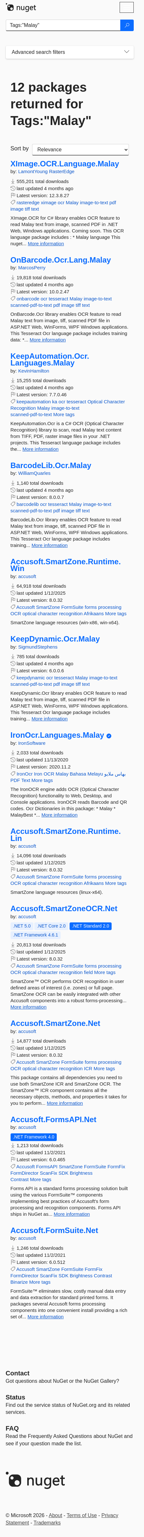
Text (25, 780)
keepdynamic (31, 677)
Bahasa (78, 774)
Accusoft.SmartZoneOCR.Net (64, 908)
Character (114, 401)
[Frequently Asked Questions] (12, 1428)
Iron (38, 774)
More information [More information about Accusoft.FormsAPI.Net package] (72, 1214)
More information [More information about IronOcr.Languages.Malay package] (59, 815)
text (35, 209)
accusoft (27, 576)
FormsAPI (47, 1166)
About (55, 1515)
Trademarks (47, 1522)
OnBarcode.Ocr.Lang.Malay (61, 260)
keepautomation (34, 401)
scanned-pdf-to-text (31, 305)
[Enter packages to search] (63, 25)
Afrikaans (94, 613)
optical (29, 613)
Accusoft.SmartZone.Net (55, 1023)
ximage (48, 202)
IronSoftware (32, 743)
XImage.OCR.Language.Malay (65, 163)
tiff (27, 209)
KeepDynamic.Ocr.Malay (55, 639)
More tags (64, 414)
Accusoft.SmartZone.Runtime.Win (66, 565)
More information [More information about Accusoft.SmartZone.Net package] (65, 1103)
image (17, 209)
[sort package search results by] (80, 149)
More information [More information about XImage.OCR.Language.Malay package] (46, 243)
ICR (88, 1068)
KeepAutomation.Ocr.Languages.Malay (50, 359)
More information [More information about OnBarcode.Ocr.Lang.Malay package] (48, 339)
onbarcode (28, 298)
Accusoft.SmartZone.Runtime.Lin (66, 835)
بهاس (120, 774)
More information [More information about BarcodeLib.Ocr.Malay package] (49, 545)
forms (91, 607)
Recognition (23, 408)
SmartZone (48, 607)
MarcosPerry (32, 267)
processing (110, 607)
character (48, 613)
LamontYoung (33, 171)
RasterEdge (61, 171)
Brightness (81, 1173)
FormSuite (72, 607)
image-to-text (94, 202)
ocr (61, 202)
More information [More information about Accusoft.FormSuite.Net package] (46, 1316)
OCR (16, 613)
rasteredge (28, 202)
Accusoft (25, 607)
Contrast (20, 1179)
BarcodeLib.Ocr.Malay (51, 465)
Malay (72, 202)
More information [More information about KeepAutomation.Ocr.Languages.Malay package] (40, 449)
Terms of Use (82, 1515)
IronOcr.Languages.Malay (57, 735)
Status (15, 1397)
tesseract (58, 298)
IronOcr (25, 774)
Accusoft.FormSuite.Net (54, 1230)
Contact (18, 1373)
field (88, 972)
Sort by (20, 148)
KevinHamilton (33, 371)
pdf (112, 202)
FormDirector (25, 1173)
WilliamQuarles (34, 473)
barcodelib (28, 504)
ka (54, 401)
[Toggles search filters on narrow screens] (127, 52)
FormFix (116, 1166)
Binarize (19, 1282)
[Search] (127, 25)
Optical (95, 401)
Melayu (95, 774)
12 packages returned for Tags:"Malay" (51, 104)
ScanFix (48, 1173)
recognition (70, 613)
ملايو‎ (109, 774)
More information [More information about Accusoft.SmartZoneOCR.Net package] (29, 1007)
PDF (15, 780)
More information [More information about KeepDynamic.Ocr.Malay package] (49, 718)
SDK (64, 1173)
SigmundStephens (38, 647)
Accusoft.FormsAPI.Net (54, 1119)
